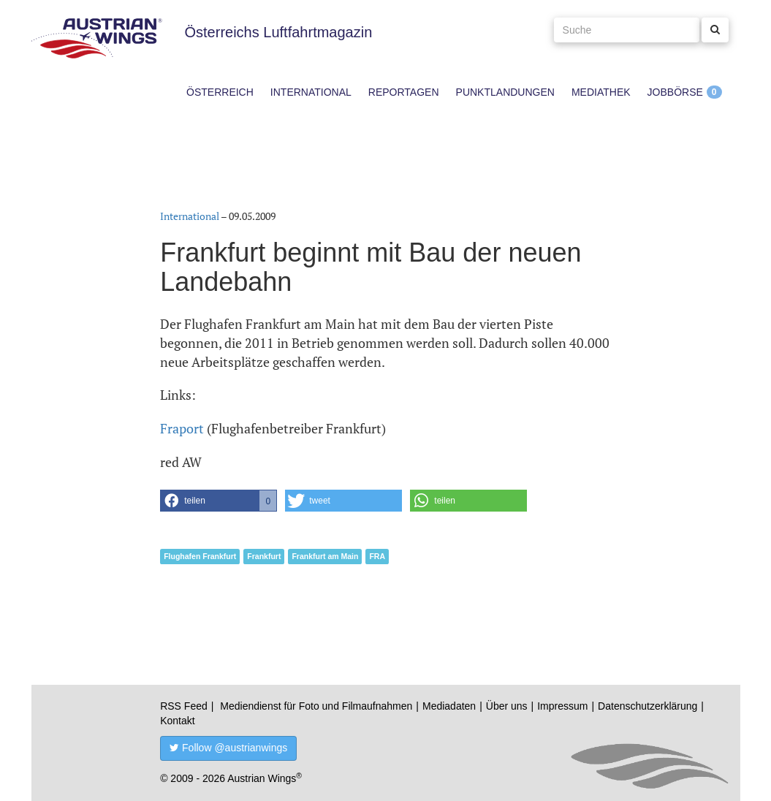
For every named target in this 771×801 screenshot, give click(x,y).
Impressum (562, 706)
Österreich (220, 92)
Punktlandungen (505, 92)
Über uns (507, 706)
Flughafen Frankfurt (200, 556)
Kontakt (177, 720)
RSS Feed (184, 706)
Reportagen (403, 92)
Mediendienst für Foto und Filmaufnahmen (316, 706)
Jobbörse (675, 92)
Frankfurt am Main (325, 556)
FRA (377, 556)
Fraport (182, 428)
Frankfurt (264, 556)
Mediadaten (449, 706)
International (311, 92)
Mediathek (601, 92)
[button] (218, 501)
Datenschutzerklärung (647, 706)
